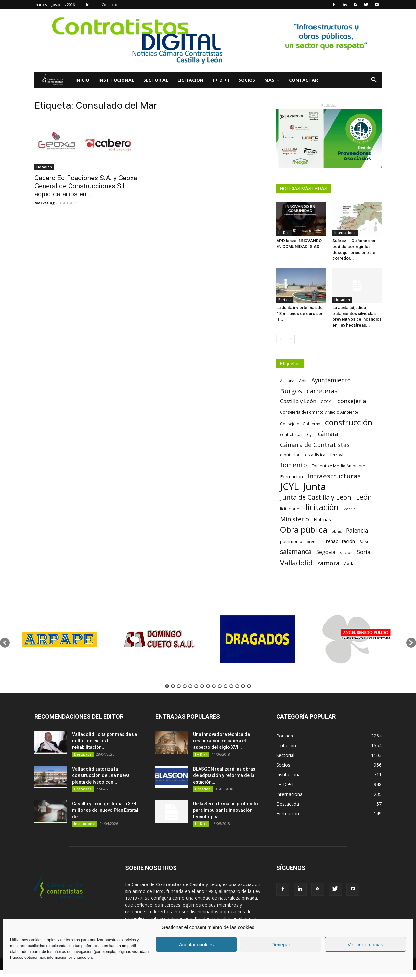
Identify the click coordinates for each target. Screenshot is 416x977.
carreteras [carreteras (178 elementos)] (322, 391)
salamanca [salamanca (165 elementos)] (296, 552)
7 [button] (202, 686)
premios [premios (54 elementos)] (314, 541)
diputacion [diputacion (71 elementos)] (290, 455)
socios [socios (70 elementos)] (346, 552)
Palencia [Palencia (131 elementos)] (357, 530)
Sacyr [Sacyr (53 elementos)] (364, 541)
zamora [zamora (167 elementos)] (328, 563)
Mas (272, 80)
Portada (285, 299)
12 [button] (231, 686)
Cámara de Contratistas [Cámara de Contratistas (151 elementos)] (315, 444)
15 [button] (249, 686)
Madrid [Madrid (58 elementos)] (349, 508)
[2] (208, 41)
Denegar (280, 944)
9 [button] (214, 686)
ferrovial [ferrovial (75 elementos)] (338, 455)
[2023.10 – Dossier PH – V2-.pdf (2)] (329, 138)
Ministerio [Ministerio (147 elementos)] (294, 518)
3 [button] (179, 686)
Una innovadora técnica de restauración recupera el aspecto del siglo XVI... (221, 741)
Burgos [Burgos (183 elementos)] (291, 391)
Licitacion (190, 80)
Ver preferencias (365, 944)
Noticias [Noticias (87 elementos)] (322, 519)
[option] (59, 639)
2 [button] (173, 686)
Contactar (303, 80)
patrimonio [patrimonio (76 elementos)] (291, 541)
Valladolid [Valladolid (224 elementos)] (296, 562)
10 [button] (220, 686)
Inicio (91, 4)
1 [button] (167, 686)
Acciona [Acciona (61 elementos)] (287, 380)
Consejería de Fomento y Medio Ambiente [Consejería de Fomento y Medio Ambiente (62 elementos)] (319, 411)
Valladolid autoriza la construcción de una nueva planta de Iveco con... (101, 775)
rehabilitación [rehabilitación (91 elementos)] (340, 541)
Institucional (116, 80)
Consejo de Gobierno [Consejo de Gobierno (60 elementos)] (300, 423)
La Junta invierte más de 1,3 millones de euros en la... (299, 313)
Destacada (83, 754)
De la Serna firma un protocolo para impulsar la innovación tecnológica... (225, 810)
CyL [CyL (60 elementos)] (310, 434)
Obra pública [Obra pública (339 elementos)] (303, 529)
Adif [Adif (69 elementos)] (303, 381)
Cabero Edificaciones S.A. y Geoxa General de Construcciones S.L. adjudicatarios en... (85, 186)
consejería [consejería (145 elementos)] (351, 401)
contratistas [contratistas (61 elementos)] (291, 434)
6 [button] (196, 686)
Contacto (109, 4)
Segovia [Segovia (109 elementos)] (325, 552)
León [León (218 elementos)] (364, 496)
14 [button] (243, 686)
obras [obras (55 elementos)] (337, 531)
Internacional (345, 232)
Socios (247, 80)
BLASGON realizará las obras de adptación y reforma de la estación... (224, 775)
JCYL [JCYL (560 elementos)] (289, 486)
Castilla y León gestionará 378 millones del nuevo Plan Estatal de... (105, 810)
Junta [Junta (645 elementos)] (314, 486)
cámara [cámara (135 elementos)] (328, 433)
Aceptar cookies (196, 944)
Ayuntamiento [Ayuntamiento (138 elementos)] (331, 380)
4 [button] (185, 686)
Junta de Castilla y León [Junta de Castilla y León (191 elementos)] (315, 497)
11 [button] (226, 686)
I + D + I (221, 80)
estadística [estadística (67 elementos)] (315, 455)
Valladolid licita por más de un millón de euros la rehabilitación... (104, 741)
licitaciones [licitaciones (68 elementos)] (290, 509)
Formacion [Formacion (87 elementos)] (291, 477)
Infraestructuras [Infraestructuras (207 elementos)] (334, 476)
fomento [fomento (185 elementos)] (293, 465)
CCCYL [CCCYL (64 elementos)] (327, 401)
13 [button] (237, 686)
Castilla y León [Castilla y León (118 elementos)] (298, 401)
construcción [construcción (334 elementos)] (348, 422)
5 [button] (190, 686)
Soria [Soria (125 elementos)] (363, 552)
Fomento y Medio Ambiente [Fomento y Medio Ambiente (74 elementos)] (338, 466)
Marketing (44, 202)
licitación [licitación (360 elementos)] (322, 507)
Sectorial (155, 80)
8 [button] (208, 686)
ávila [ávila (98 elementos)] (349, 563)
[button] (374, 81)
